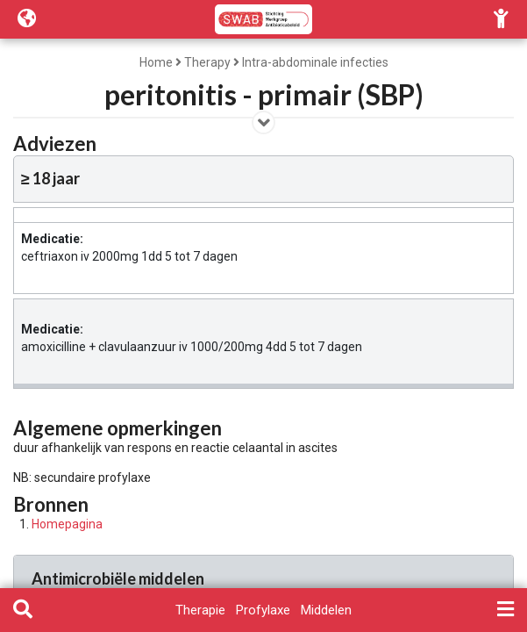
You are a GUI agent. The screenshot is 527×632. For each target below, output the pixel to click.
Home (156, 62)
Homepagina (67, 524)
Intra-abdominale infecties (315, 62)
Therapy (207, 62)
